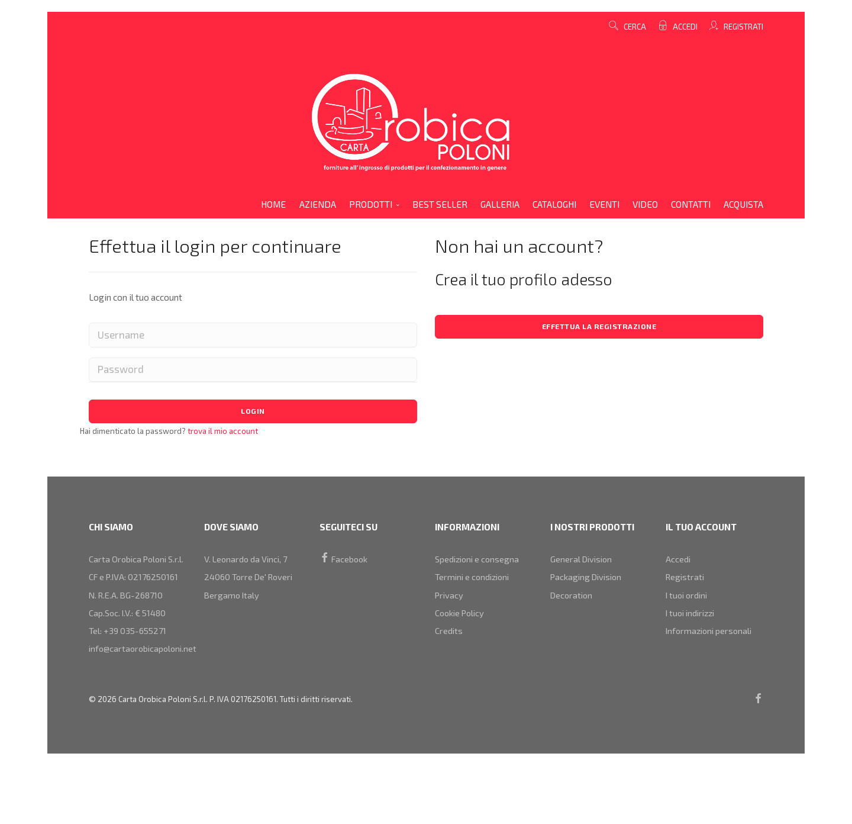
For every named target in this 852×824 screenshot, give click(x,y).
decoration (572, 602)
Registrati (742, 26)
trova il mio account (222, 433)
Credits (449, 644)
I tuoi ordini (688, 602)
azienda (317, 204)
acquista (743, 204)
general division (582, 560)
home (273, 204)
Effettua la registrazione (599, 327)
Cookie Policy (461, 623)
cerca (627, 26)
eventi (604, 204)
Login (253, 412)
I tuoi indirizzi (692, 623)
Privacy (450, 602)
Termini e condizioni (474, 581)
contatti (691, 204)
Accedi (684, 26)
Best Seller (439, 204)
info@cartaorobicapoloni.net (145, 687)
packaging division (588, 581)
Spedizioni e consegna (479, 560)
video (645, 204)
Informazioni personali (711, 644)
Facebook (345, 560)
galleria (499, 204)
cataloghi (554, 204)
